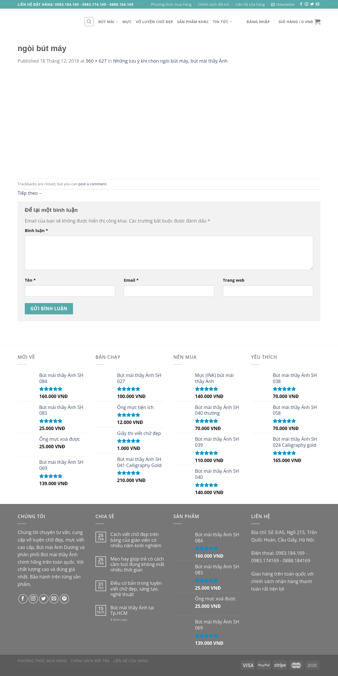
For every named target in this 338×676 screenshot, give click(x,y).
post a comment (92, 183)
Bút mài (108, 22)
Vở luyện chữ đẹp (154, 21)
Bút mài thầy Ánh (59, 554)
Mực (127, 21)
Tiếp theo (30, 193)
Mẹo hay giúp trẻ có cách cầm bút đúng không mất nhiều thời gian (137, 564)
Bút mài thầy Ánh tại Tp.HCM (132, 610)
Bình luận (36, 230)
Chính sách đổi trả (213, 4)
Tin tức (222, 22)
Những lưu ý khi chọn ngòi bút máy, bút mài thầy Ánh (170, 61)
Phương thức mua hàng (171, 4)
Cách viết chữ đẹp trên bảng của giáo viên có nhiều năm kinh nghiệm (136, 540)
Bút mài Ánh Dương (57, 547)
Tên (30, 280)
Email (131, 280)
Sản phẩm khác (193, 21)
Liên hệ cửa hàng (249, 4)
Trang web (234, 280)
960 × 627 (96, 61)
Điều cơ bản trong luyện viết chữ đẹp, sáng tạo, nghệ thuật (136, 588)
